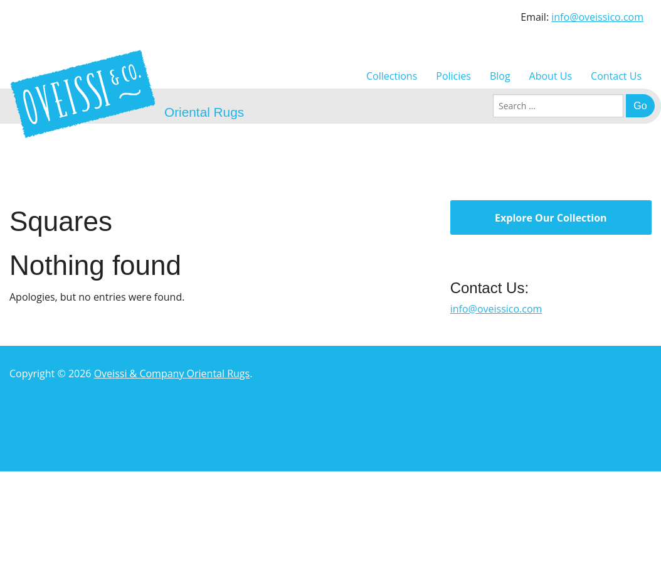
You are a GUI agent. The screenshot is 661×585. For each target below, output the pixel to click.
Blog (500, 76)
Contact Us (616, 76)
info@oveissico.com (597, 17)
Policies (453, 76)
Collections (391, 76)
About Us (551, 76)
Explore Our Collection (550, 218)
